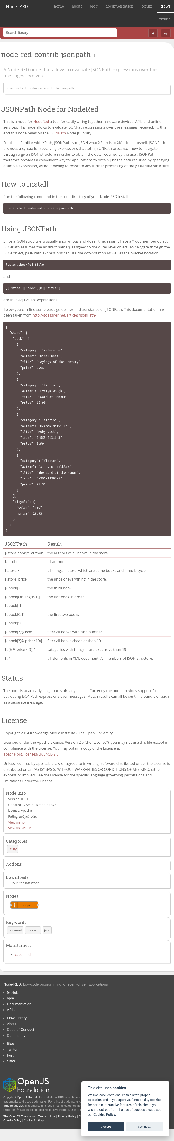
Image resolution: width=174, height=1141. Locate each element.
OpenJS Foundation (30, 1097)
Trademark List (13, 1105)
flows (166, 6)
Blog (10, 1043)
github (165, 19)
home (59, 6)
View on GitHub (19, 828)
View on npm (18, 822)
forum (147, 6)
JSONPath (58, 133)
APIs (11, 1010)
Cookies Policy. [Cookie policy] (104, 1115)
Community (16, 1035)
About (11, 1024)
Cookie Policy (12, 1120)
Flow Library (17, 1018)
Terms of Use (46, 1116)
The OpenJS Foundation (19, 1116)
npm (10, 998)
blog (94, 6)
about (77, 6)
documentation (120, 6)
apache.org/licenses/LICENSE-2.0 (31, 754)
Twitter (12, 1049)
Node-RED (17, 6)
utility (12, 849)
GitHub (12, 992)
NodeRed (41, 121)
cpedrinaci (23, 954)
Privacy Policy (67, 1116)
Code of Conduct (20, 1030)
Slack (11, 1061)
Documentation (19, 1004)
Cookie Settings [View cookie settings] (34, 1120)
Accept (106, 1126)
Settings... (144, 1126)
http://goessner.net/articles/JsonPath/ (64, 315)
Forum (12, 1055)
